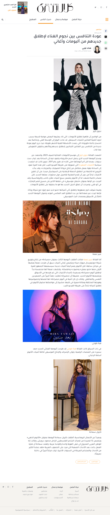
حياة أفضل (77, 20)
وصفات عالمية (27, 491)
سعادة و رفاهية (73, 498)
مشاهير (44, 491)
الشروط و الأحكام (39, 510)
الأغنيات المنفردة (86, 165)
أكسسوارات (58, 498)
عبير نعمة (88, 260)
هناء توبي (86, 48)
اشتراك (68, 510)
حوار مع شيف (28, 495)
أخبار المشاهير (81, 461)
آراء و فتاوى (43, 498)
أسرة (77, 491)
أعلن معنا (78, 510)
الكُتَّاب (51, 510)
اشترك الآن (11, 10)
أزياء (61, 491)
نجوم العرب (94, 461)
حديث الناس (45, 20)
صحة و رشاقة (74, 495)
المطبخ (32, 20)
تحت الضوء (43, 495)
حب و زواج (75, 501)
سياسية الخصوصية (22, 510)
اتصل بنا (59, 510)
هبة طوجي (71, 349)
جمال (61, 495)
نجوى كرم (84, 155)
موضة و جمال (61, 20)
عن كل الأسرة (90, 510)
